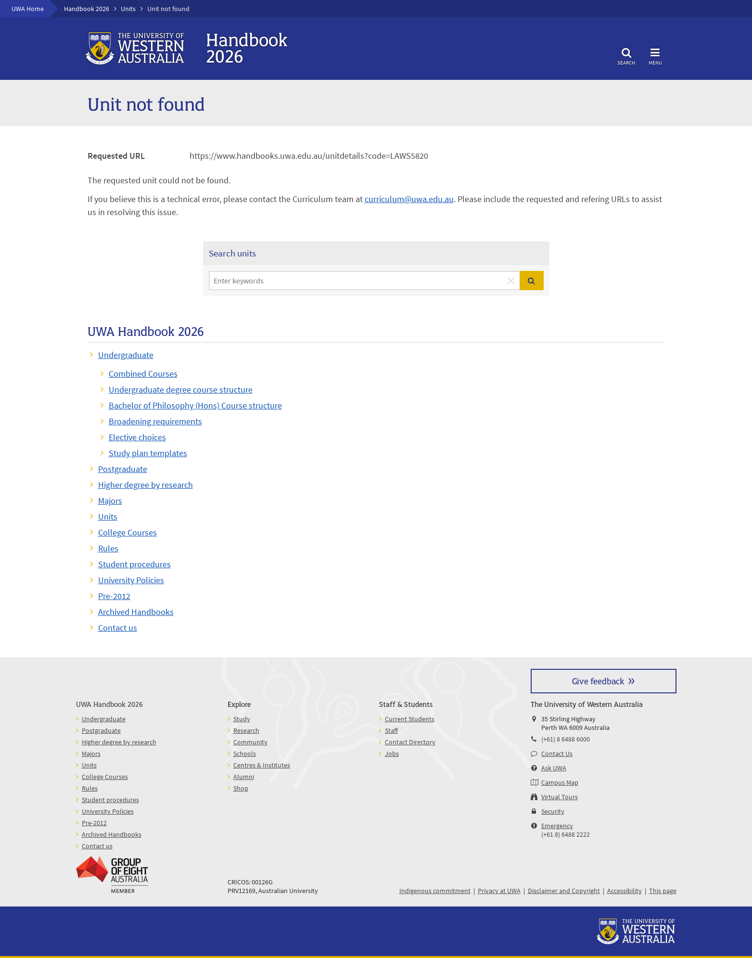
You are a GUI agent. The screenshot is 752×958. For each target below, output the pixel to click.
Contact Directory (410, 742)
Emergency (557, 825)
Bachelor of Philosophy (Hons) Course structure (195, 405)
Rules (108, 548)
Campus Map (559, 782)
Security (552, 811)
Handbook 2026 (86, 8)
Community (250, 742)
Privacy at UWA (499, 890)
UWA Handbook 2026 (109, 703)
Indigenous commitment (435, 890)
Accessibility (624, 890)
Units (128, 8)
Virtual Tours (559, 796)
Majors (110, 500)
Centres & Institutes (261, 765)
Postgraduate (122, 468)
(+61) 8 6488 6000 (565, 739)
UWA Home (28, 8)
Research (246, 730)
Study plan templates (148, 453)
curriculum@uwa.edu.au (409, 198)
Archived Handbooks (136, 611)
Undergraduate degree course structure (181, 389)
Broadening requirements (155, 421)
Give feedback (598, 680)
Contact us (117, 627)
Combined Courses (143, 373)
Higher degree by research (145, 484)
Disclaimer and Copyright (564, 890)
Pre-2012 (114, 595)
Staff (391, 730)
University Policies (131, 580)
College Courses (127, 532)
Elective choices (137, 437)
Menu (655, 55)
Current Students (409, 719)
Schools (244, 753)
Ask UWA (553, 768)
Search (626, 55)
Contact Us (557, 753)
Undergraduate (125, 354)
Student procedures (134, 564)
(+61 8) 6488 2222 (565, 834)
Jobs (392, 753)
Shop (240, 788)
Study (241, 719)
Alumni (243, 776)
